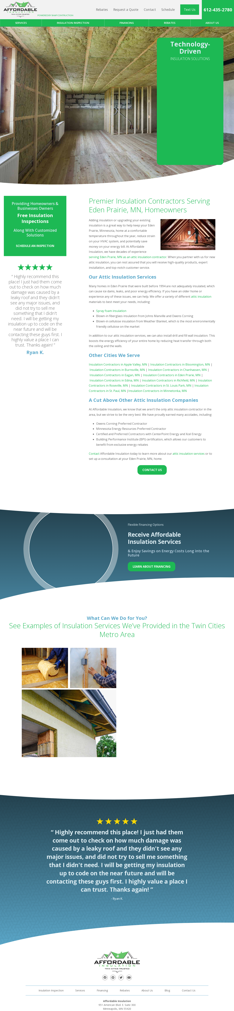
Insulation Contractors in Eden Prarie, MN (172, 375)
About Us (147, 990)
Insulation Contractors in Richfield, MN (168, 380)
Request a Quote (125, 9)
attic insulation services (189, 454)
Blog (167, 990)
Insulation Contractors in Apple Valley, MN (118, 364)
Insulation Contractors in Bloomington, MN (180, 364)
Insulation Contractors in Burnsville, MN (117, 370)
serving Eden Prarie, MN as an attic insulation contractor (128, 257)
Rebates (102, 9)
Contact (150, 9)
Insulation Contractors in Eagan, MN (115, 375)
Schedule (168, 9)
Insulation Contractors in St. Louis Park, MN (161, 385)
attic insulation (201, 297)
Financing (127, 23)
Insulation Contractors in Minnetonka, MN (157, 391)
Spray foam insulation (111, 311)
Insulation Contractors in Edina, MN (114, 380)
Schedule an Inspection (35, 246)
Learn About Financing (152, 567)
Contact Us (152, 470)
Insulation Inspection (73, 23)
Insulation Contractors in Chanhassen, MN (177, 370)
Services (21, 23)
